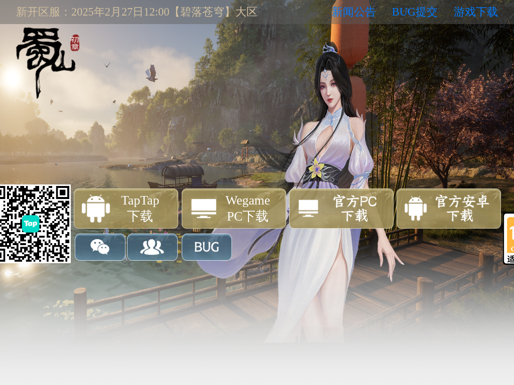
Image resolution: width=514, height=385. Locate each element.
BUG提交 (415, 12)
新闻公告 (354, 12)
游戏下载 (476, 12)
